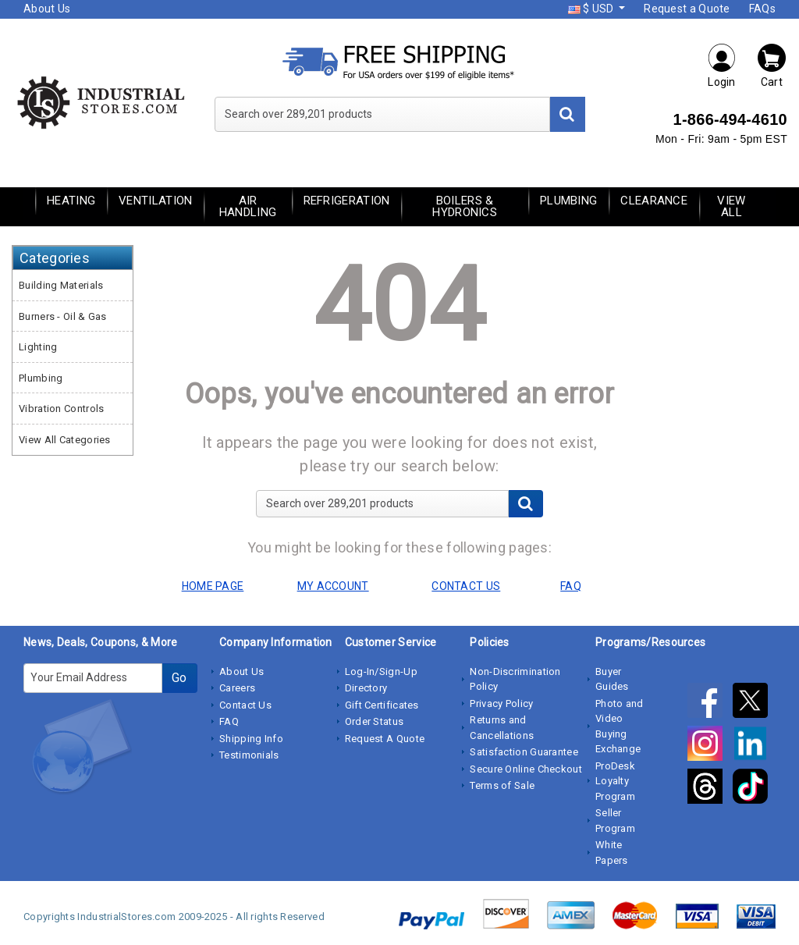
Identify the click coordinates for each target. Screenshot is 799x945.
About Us (46, 8)
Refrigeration (347, 201)
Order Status (374, 721)
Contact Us (245, 705)
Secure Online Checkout (526, 769)
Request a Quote (687, 8)
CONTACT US (465, 586)
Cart (771, 65)
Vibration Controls (61, 408)
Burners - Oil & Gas (63, 316)
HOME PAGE (213, 586)
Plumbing (568, 201)
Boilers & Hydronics (464, 206)
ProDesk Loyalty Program (615, 781)
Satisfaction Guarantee (524, 752)
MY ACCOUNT (333, 586)
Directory (366, 688)
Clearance (653, 201)
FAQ (229, 721)
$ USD (592, 8)
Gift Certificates (382, 705)
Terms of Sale (502, 785)
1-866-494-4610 (730, 119)
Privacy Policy (501, 703)
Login (721, 65)
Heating (71, 201)
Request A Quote (385, 738)
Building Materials (61, 285)
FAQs (762, 8)
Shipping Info (251, 738)
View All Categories (65, 440)
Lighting (38, 347)
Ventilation (155, 201)
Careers (237, 688)
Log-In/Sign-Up (381, 671)
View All (731, 206)
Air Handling (247, 206)
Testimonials (249, 755)
